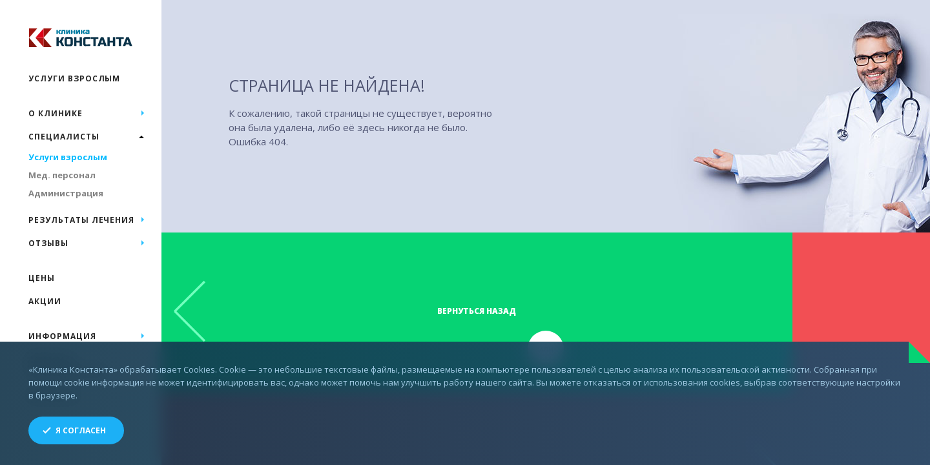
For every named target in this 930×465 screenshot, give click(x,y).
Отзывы (48, 243)
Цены (41, 278)
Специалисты (63, 136)
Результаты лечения (81, 219)
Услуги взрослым (74, 78)
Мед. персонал (62, 175)
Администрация (65, 193)
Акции (44, 301)
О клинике (55, 113)
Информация (62, 336)
